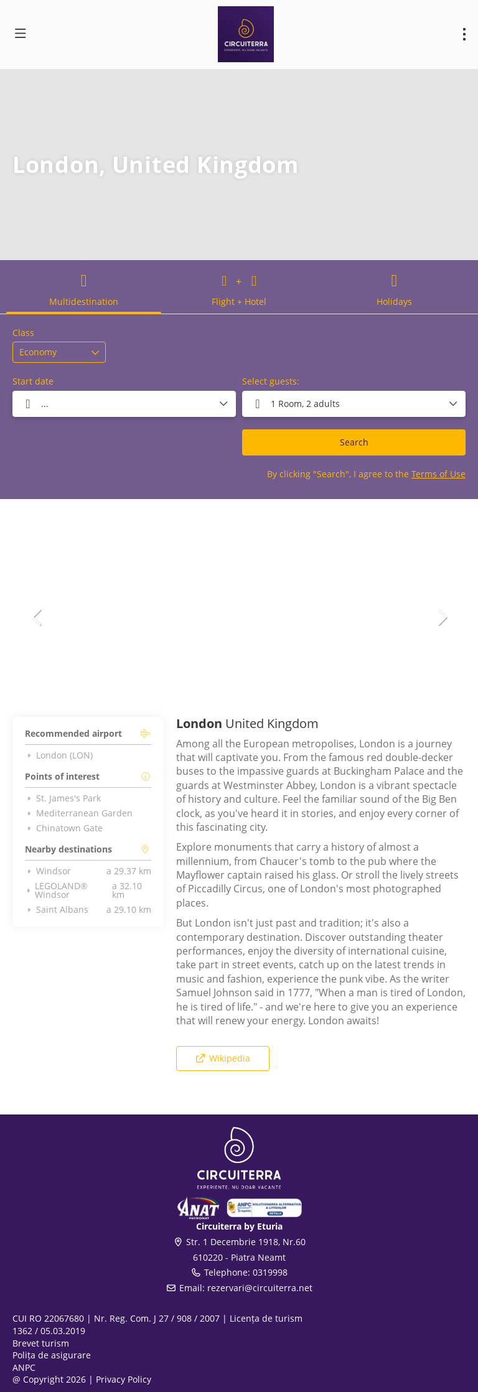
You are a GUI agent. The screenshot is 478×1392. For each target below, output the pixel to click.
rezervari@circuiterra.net (259, 1288)
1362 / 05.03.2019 (48, 1331)
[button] (37, 617)
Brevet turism (40, 1343)
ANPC (23, 1367)
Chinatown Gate (64, 828)
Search (354, 442)
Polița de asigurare (51, 1355)
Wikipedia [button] (222, 1058)
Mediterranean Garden (79, 813)
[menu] (464, 34)
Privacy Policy (123, 1379)
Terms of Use (438, 474)
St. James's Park (63, 798)
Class (23, 333)
